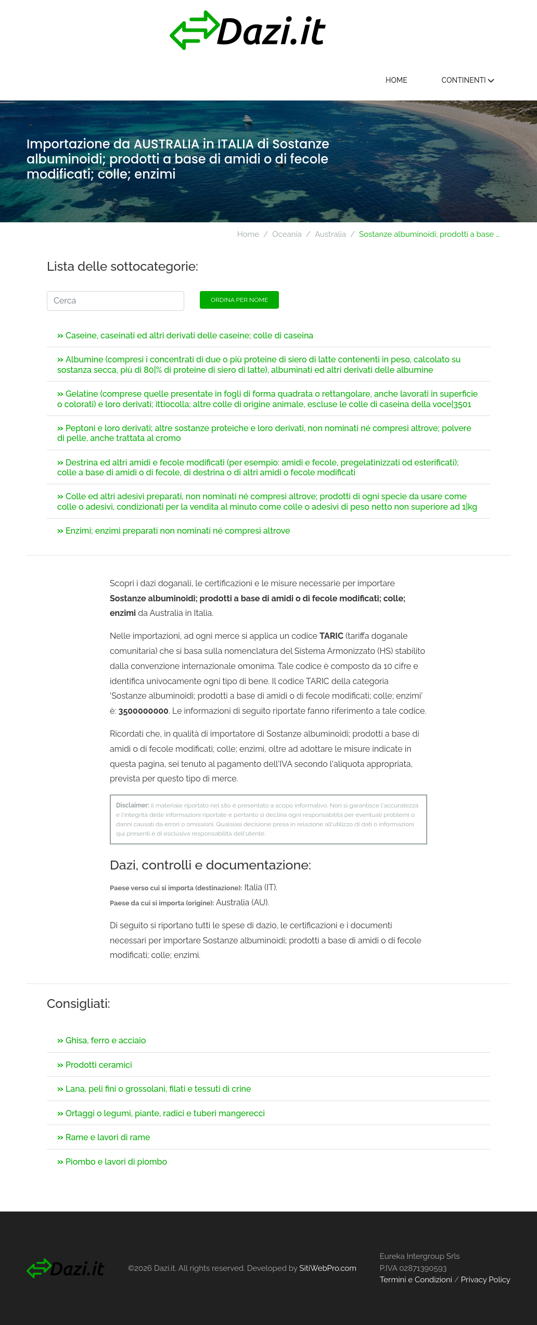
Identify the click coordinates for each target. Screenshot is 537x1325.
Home (396, 80)
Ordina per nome (239, 300)
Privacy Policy (485, 1279)
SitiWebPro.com (327, 1268)
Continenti (467, 80)
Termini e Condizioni (416, 1279)
